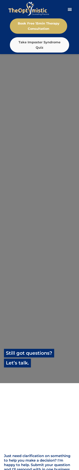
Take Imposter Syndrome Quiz (39, 44)
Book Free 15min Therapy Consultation (38, 26)
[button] (70, 9)
